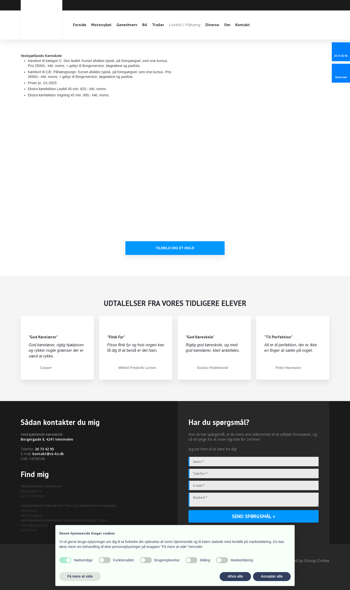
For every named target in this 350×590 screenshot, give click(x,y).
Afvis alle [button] (235, 576)
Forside (79, 24)
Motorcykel (101, 24)
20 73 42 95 (44, 449)
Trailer (158, 24)
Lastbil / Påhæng (184, 24)
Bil (144, 24)
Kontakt (242, 24)
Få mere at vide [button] (80, 576)
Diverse (212, 24)
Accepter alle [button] (272, 576)
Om (227, 24)
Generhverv (126, 24)
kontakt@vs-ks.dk (48, 453)
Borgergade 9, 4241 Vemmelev (47, 439)
